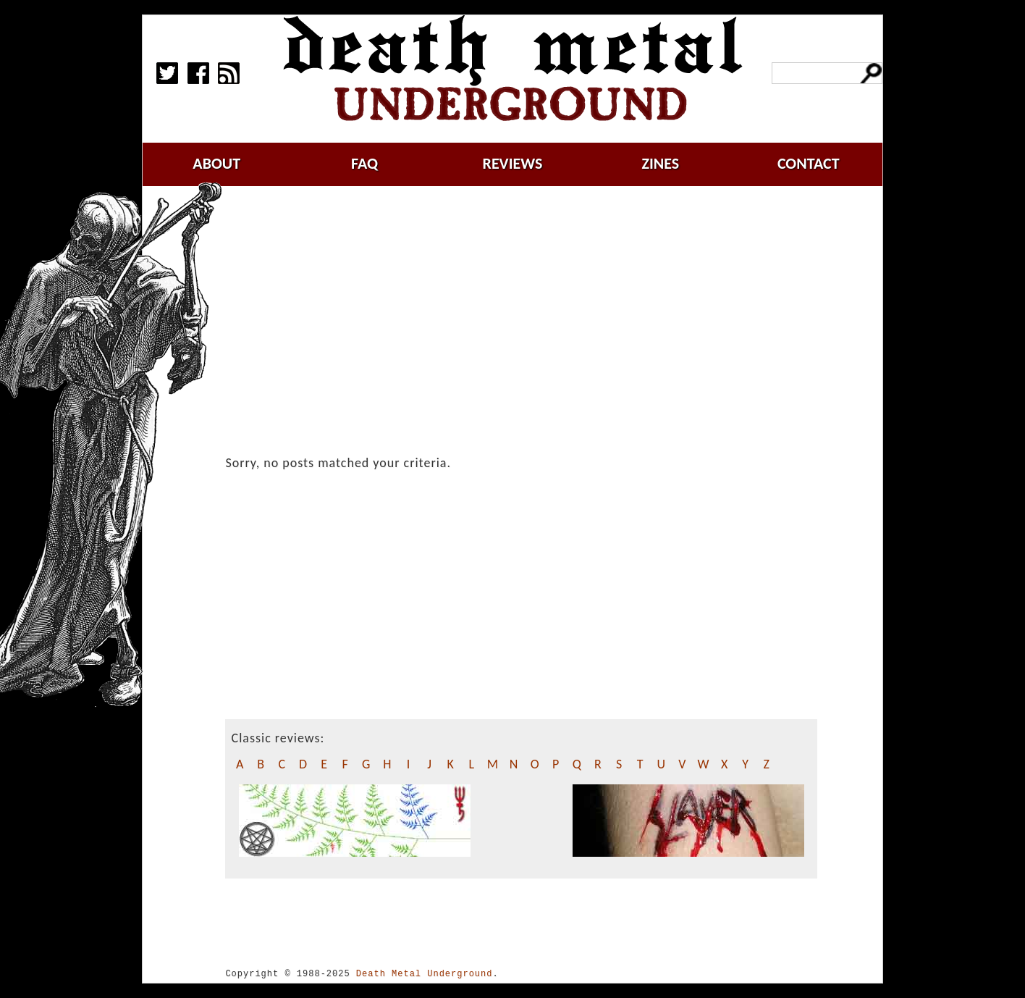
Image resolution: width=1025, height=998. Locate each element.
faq (364, 163)
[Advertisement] (530, 309)
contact (808, 163)
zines (660, 163)
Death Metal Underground (424, 974)
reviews (513, 163)
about (216, 163)
